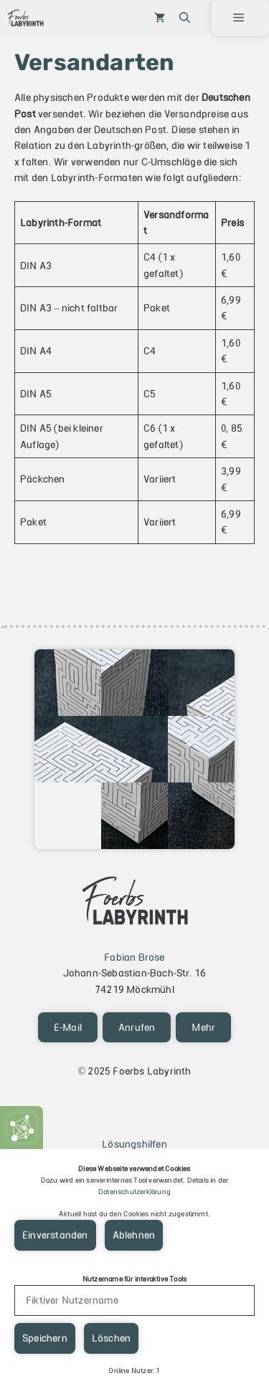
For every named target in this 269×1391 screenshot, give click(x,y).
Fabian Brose (134, 957)
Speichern (44, 1338)
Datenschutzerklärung (134, 1192)
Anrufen (136, 1027)
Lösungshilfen (134, 1144)
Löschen (111, 1338)
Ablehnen (134, 1235)
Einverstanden (55, 1235)
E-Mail (68, 1027)
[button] (184, 18)
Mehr (203, 1027)
